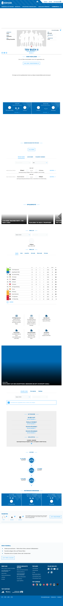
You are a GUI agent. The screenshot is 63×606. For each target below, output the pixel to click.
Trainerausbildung (20, 571)
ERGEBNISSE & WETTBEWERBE (7, 6)
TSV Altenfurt (14, 284)
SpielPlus (45, 1)
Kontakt (3, 579)
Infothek (50, 1)
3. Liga (33, 572)
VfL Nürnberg (14, 291)
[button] (2, 53)
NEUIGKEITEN (18, 6)
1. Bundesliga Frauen (36, 576)
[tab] (21, 157)
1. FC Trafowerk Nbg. (15, 299)
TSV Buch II (14, 279)
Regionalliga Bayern (36, 574)
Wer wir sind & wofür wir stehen (8, 568)
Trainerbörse (19, 578)
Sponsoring (3, 573)
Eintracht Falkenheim (15, 294)
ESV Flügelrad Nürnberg (16, 286)
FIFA (12, 597)
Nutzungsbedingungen (45, 597)
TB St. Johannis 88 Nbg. (15, 274)
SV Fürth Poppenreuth (15, 269)
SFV (2, 597)
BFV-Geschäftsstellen (21, 576)
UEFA (8, 597)
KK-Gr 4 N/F (50, 33)
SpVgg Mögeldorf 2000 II (16, 272)
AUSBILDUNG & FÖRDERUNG (44, 6)
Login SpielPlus (20, 580)
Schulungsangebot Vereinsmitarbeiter (21, 574)
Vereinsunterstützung (5, 575)
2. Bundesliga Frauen (36, 578)
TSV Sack (13, 289)
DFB (5, 597)
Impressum (59, 597)
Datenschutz (53, 597)
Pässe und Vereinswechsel (22, 569)
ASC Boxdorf (14, 281)
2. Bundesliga (35, 570)
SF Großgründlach (15, 296)
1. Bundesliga (35, 568)
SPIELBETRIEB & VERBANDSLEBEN (29, 6)
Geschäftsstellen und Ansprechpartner (5, 571)
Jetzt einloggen (56, 1)
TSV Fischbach (14, 277)
